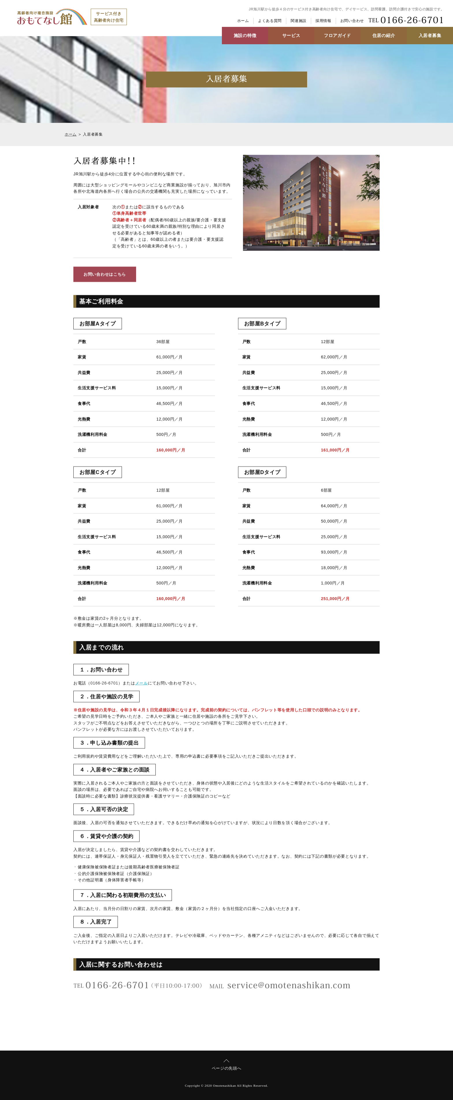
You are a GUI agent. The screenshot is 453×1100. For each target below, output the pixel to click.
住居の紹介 (383, 35)
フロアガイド (337, 35)
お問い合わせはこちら (104, 275)
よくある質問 (270, 21)
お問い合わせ (352, 21)
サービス (291, 35)
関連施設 (299, 21)
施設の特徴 (245, 35)
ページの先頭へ (227, 1068)
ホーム (243, 21)
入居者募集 (430, 35)
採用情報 (323, 21)
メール (141, 683)
